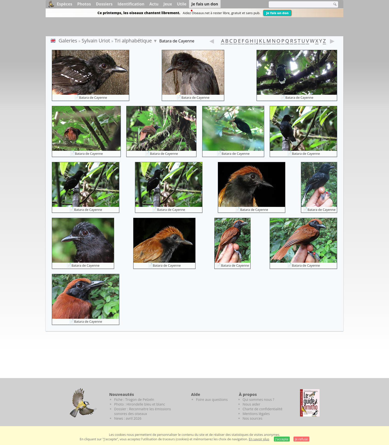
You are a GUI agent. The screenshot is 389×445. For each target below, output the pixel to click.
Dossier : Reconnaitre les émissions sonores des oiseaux (142, 411)
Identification (131, 4)
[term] (297, 4)
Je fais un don (277, 13)
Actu (154, 4)
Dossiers (104, 4)
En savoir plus (259, 439)
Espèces (64, 4)
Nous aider (251, 404)
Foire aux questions (212, 399)
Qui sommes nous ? (258, 399)
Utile (181, 4)
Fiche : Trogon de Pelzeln (134, 399)
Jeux (167, 4)
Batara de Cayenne (93, 97)
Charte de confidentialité (263, 409)
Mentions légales (256, 413)
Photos (84, 4)
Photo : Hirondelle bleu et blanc (139, 404)
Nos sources (252, 418)
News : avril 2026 (127, 418)
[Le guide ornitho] (310, 402)
